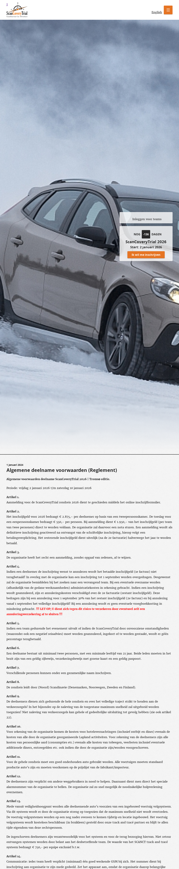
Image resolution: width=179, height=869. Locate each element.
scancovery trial (7, 4)
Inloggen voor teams (147, 219)
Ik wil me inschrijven (146, 255)
